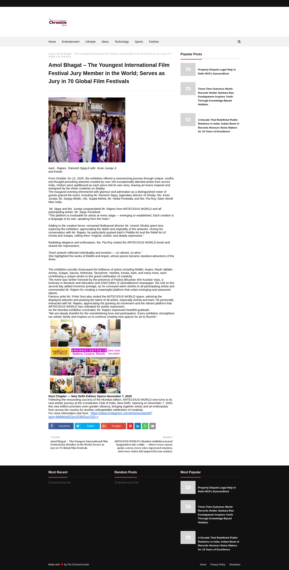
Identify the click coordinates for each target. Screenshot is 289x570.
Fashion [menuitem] (154, 41)
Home (51, 53)
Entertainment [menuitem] (70, 41)
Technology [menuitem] (122, 41)
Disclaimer (235, 564)
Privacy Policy (217, 564)
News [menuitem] (105, 41)
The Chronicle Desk (78, 564)
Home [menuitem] (52, 41)
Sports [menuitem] (139, 41)
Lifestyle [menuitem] (90, 41)
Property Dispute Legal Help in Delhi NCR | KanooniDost (217, 71)
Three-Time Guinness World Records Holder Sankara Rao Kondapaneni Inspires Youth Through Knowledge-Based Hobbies (216, 96)
